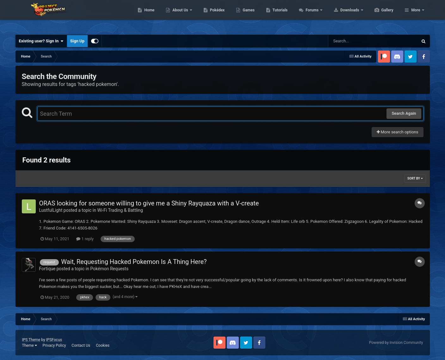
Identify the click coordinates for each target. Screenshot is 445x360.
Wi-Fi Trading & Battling (120, 210)
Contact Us (80, 345)
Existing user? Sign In (41, 41)
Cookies (102, 345)
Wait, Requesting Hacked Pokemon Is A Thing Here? (134, 261)
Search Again (404, 113)
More (415, 16)
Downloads (380, 16)
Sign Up (77, 41)
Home (179, 16)
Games (278, 16)
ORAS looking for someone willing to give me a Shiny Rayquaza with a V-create (149, 203)
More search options (397, 132)
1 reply (85, 238)
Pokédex (247, 16)
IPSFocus (54, 340)
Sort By (415, 178)
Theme (29, 345)
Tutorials (310, 16)
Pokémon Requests (109, 268)
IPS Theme (31, 340)
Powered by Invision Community (396, 342)
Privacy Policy (54, 345)
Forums (342, 16)
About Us (210, 16)
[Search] (357, 41)
